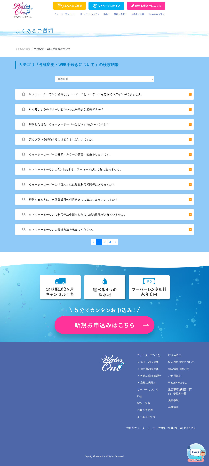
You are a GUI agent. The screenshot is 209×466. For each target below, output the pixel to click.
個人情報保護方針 (178, 368)
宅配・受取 (120, 14)
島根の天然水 (148, 382)
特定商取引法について (181, 362)
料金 (107, 14)
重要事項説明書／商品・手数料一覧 (180, 391)
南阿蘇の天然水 (149, 368)
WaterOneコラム (156, 14)
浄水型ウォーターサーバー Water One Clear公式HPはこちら (161, 428)
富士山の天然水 (149, 362)
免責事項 (173, 400)
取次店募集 (174, 355)
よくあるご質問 (22, 49)
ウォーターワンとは (65, 14)
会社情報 (173, 407)
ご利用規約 (174, 375)
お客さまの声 (137, 14)
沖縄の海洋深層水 (150, 375)
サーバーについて (89, 14)
